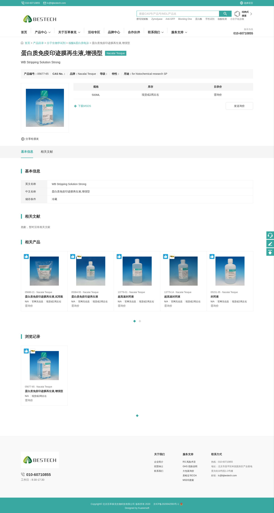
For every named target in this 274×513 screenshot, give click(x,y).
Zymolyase (156, 19)
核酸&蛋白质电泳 (78, 42)
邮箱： (214, 475)
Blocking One (185, 19)
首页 (27, 42)
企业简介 (158, 462)
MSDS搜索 (188, 480)
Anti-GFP (170, 19)
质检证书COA (190, 475)
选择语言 (246, 3)
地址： (214, 466)
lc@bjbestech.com (56, 3)
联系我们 (158, 471)
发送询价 (239, 105)
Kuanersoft (143, 508)
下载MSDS (84, 105)
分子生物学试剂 (56, 42)
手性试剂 (209, 19)
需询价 (29, 305)
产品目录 (38, 42)
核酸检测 (222, 19)
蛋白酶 (198, 19)
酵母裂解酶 (142, 19)
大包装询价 (188, 471)
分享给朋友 (32, 138)
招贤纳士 (158, 466)
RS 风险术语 (189, 462)
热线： (214, 462)
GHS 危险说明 (190, 466)
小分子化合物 (237, 19)
